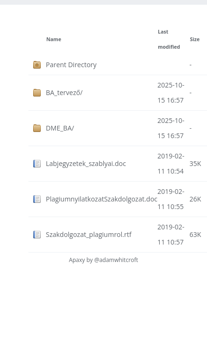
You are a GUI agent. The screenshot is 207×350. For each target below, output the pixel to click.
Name (53, 39)
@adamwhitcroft (116, 260)
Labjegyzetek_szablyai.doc (86, 163)
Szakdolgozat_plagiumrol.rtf (89, 234)
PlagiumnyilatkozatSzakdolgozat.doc (102, 198)
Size (194, 39)
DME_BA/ (60, 127)
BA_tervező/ (64, 92)
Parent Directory (71, 64)
